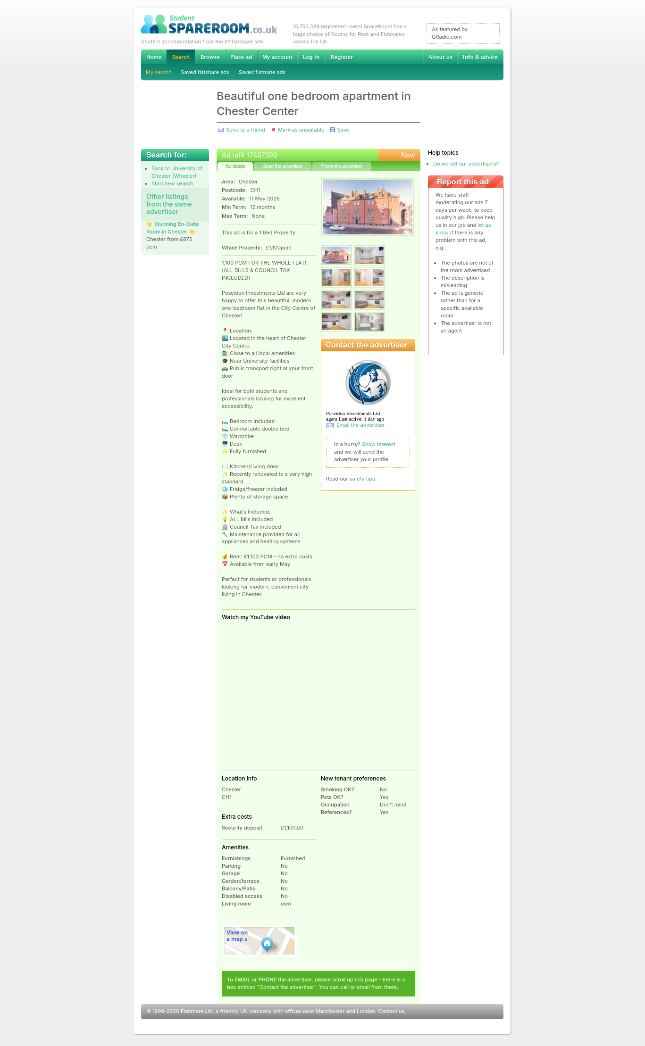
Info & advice (480, 57)
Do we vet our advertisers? (466, 163)
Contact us (391, 1011)
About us (440, 57)
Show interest (378, 444)
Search (181, 57)
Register (342, 57)
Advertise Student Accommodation (241, 57)
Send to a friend (245, 129)
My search (159, 72)
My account (277, 57)
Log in (311, 57)
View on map (259, 941)
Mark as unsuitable (301, 129)
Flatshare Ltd (197, 1011)
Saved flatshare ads (205, 72)
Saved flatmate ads (262, 72)
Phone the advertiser (341, 166)
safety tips (362, 478)
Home (154, 57)
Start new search (172, 183)
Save (343, 129)
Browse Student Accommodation (210, 57)
